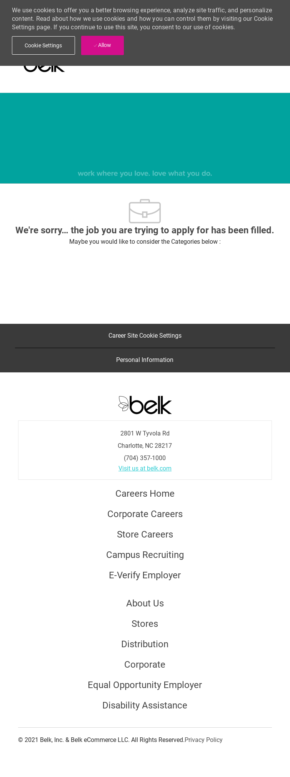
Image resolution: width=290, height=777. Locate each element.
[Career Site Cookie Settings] (145, 336)
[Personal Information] (144, 360)
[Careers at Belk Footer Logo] (145, 404)
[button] (43, 45)
